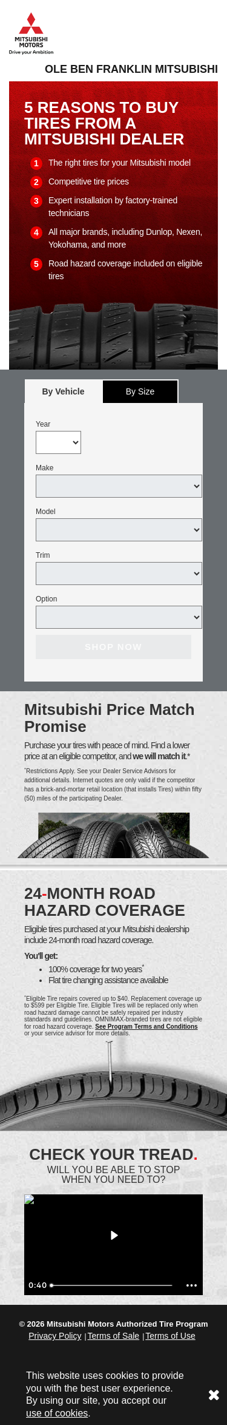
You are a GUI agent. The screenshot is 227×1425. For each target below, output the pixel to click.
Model (46, 511)
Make (44, 468)
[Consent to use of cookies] (213, 1395)
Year (43, 424)
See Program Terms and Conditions (146, 1026)
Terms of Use (170, 1336)
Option (46, 599)
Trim (43, 555)
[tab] (63, 391)
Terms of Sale (114, 1336)
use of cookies (57, 1413)
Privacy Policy (54, 1336)
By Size (140, 391)
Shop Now (113, 646)
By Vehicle (63, 395)
